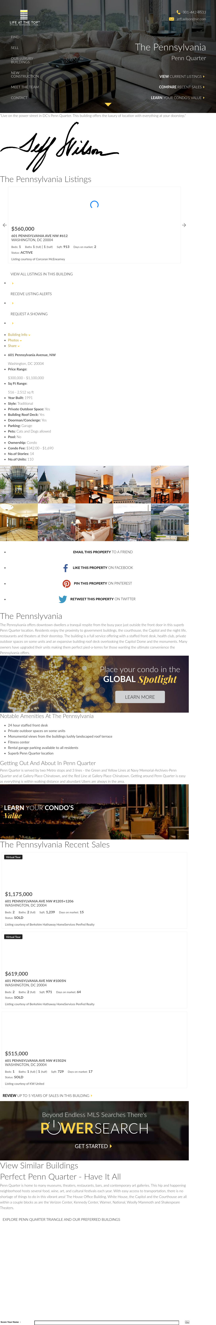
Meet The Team (25, 87)
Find (15, 37)
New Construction (25, 74)
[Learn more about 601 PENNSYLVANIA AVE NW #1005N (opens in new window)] (94, 970)
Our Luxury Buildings (22, 60)
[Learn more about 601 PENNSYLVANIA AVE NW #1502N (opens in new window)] (94, 1050)
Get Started (91, 1146)
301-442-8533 (194, 12)
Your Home (13, 1322)
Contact (19, 97)
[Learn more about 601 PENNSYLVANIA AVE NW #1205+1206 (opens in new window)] (94, 890)
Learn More (140, 697)
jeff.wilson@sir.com (191, 19)
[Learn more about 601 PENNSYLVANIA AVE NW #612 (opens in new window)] (94, 225)
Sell (15, 47)
